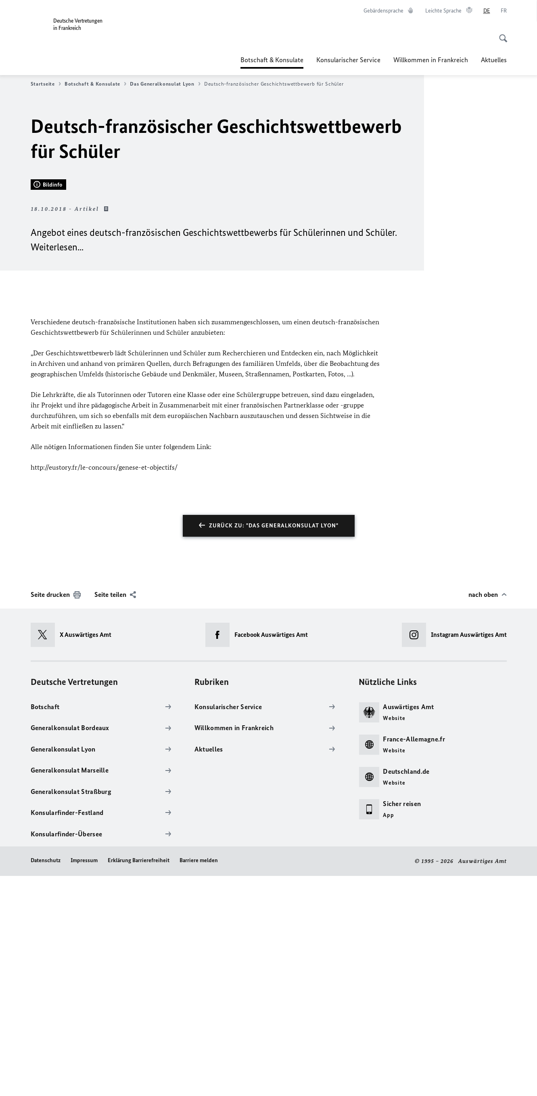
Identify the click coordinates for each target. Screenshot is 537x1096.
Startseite (46, 84)
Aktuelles (494, 60)
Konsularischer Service (348, 60)
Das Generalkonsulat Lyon (165, 84)
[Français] (504, 11)
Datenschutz (46, 1080)
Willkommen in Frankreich (430, 60)
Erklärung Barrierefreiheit (138, 1080)
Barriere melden (199, 1080)
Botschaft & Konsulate (271, 60)
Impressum (84, 1080)
